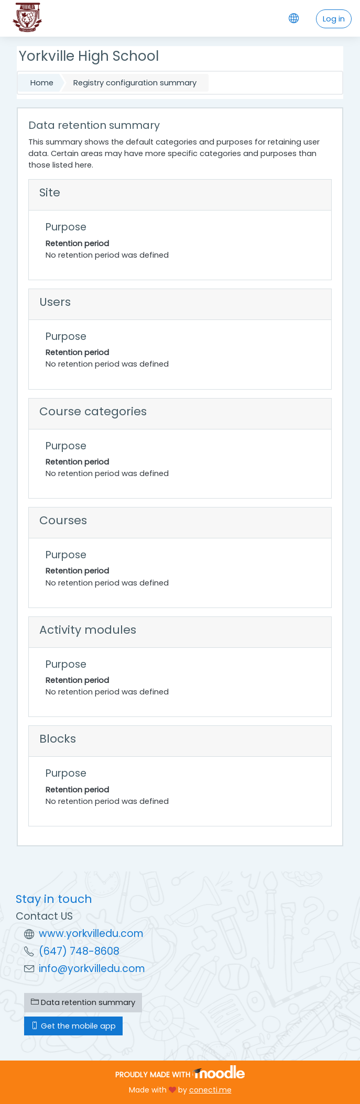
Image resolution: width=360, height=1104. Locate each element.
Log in (334, 19)
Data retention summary (83, 1002)
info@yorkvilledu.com (92, 969)
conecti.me (210, 1090)
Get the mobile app (73, 1026)
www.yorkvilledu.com (91, 933)
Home (41, 83)
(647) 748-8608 (79, 951)
